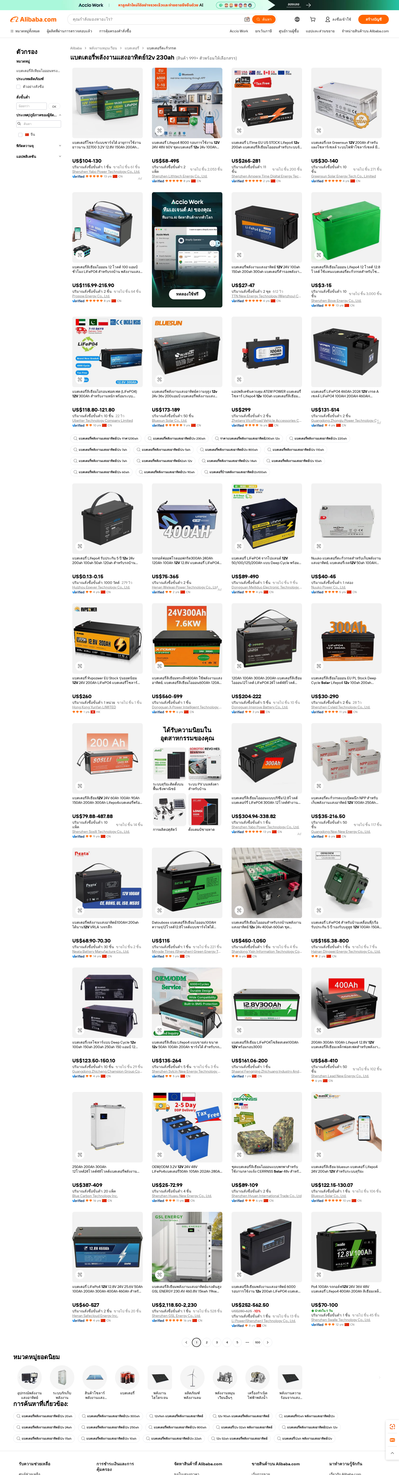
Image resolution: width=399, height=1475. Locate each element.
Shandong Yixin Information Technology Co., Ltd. (267, 951)
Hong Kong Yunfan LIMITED (94, 707)
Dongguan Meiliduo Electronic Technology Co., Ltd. (267, 587)
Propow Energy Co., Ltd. (91, 296)
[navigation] (38, 696)
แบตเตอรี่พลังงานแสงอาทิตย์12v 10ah (294, 461)
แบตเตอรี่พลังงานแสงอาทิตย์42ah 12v (164, 461)
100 (257, 1342)
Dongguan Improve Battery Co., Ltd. (260, 707)
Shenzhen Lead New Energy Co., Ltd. (340, 1076)
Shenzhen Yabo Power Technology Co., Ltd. (106, 172)
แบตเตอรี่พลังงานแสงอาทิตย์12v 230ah (176, 439)
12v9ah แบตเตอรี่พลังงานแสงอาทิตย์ (176, 1416)
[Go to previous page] (186, 1342)
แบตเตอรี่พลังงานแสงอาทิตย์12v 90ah (167, 472)
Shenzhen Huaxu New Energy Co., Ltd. (182, 1196)
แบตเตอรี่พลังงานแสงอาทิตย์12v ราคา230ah (106, 439)
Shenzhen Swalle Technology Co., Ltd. (340, 1320)
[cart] (314, 20)
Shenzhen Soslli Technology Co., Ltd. (101, 832)
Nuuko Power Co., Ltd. (328, 587)
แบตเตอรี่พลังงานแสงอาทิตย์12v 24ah (44, 1427)
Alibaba (76, 48)
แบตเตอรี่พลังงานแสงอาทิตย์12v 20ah (44, 1416)
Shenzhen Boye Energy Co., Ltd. (336, 301)
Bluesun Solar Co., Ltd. (169, 420)
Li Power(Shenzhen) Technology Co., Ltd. (264, 1321)
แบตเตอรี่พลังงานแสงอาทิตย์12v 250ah (110, 1427)
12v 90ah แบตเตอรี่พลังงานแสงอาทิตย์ (241, 1416)
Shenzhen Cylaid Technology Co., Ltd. (340, 707)
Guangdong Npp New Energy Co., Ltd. (340, 832)
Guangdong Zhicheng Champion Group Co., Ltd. (107, 1071)
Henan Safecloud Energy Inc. (95, 1316)
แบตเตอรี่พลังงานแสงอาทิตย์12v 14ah (229, 461)
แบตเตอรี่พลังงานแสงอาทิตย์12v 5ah (163, 450)
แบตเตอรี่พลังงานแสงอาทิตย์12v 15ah (44, 1439)
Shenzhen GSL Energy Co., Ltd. (176, 1316)
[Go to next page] (267, 1342)
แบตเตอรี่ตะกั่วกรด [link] (161, 48)
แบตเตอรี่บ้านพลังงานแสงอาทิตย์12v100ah (235, 472)
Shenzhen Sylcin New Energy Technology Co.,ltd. (187, 1071)
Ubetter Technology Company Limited (102, 420)
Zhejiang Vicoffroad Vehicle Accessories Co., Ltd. (267, 420)
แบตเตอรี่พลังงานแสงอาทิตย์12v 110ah (295, 450)
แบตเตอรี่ (132, 48)
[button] (159, 130)
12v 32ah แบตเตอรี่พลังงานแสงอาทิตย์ (239, 1439)
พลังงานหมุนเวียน (103, 48)
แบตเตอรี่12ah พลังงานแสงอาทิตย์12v (304, 1439)
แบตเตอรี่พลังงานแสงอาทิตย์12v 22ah (174, 1439)
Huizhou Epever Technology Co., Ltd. (101, 587)
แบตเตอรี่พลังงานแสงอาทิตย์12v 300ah (111, 1416)
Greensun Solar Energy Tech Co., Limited (343, 176)
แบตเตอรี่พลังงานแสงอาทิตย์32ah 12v (309, 1427)
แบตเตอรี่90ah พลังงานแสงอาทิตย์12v (307, 1416)
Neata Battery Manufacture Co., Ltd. (100, 951)
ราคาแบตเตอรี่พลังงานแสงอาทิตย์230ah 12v (247, 439)
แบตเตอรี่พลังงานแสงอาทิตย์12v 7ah (100, 450)
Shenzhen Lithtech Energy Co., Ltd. (179, 176)
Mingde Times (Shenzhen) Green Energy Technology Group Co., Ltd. (187, 951)
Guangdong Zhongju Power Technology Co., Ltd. (346, 420)
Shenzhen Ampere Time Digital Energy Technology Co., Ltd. (267, 176)
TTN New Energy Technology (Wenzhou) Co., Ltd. (267, 296)
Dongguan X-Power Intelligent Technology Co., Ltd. (187, 707)
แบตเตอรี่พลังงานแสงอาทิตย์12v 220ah (318, 439)
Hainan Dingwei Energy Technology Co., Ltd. (345, 951)
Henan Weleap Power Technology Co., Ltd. (185, 587)
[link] (392, 1426)
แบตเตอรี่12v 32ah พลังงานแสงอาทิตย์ (244, 1427)
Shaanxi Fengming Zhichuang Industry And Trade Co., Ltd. (267, 1071)
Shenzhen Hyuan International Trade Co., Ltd (267, 1196)
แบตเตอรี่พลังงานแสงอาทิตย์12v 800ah (229, 450)
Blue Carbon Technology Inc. (95, 1196)
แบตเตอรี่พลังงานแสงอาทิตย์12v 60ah (101, 472)
